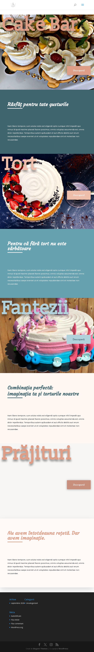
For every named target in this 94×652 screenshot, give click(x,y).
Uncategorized (32, 603)
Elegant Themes (40, 648)
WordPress (63, 648)
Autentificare (16, 616)
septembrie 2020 (17, 603)
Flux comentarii (17, 623)
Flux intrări (15, 620)
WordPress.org (17, 627)
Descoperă (79, 70)
